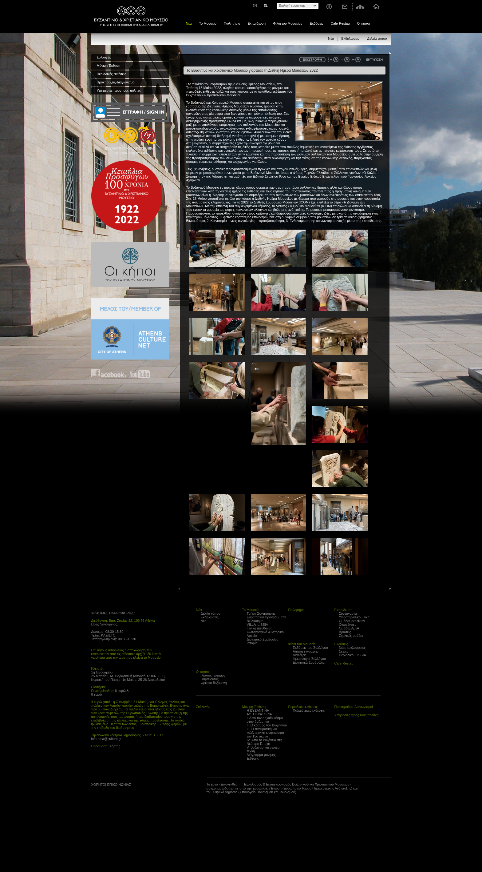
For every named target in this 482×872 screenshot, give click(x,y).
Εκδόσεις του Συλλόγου (310, 647)
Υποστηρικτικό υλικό (354, 617)
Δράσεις (345, 632)
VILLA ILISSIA (257, 624)
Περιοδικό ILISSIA (352, 655)
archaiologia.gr (95, 842)
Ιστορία (252, 643)
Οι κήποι (363, 23)
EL (266, 5)
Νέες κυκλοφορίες (352, 647)
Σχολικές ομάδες (351, 635)
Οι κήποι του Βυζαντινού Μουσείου (130, 264)
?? (100, 796)
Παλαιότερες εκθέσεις (309, 710)
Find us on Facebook (109, 373)
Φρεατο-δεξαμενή (214, 683)
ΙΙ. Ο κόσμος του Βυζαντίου (267, 725)
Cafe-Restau (340, 23)
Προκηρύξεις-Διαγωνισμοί (116, 82)
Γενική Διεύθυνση (260, 628)
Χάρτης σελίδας (360, 6)
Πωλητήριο (232, 23)
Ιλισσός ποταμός (213, 675)
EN (255, 5)
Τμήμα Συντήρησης (261, 613)
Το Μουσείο (207, 23)
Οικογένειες (347, 624)
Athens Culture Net (130, 329)
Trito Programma (109, 826)
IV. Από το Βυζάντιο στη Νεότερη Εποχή (264, 741)
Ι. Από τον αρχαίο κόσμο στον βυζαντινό (265, 719)
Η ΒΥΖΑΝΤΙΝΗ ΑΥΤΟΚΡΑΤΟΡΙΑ (259, 712)
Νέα (189, 23)
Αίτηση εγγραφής (305, 651)
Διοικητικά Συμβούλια (309, 662)
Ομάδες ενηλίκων (352, 621)
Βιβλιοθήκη (255, 621)
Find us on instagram (158, 373)
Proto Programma (109, 809)
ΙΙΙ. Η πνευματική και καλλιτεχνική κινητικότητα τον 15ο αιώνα (265, 732)
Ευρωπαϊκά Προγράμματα (266, 617)
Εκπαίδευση (256, 23)
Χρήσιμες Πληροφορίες (328, 6)
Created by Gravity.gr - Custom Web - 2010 (118, 868)
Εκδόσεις (316, 23)
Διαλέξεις (299, 655)
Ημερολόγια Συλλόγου (309, 659)
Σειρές (344, 651)
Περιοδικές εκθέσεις (111, 74)
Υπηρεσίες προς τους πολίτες (119, 90)
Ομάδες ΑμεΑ (349, 628)
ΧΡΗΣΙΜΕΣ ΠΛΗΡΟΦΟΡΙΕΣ (112, 613)
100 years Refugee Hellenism (126, 195)
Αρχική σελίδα (376, 6)
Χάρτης (114, 746)
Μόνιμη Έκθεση (108, 65)
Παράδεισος (210, 679)
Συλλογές (104, 57)
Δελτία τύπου (377, 38)
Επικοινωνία (345, 6)
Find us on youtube (140, 373)
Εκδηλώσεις (350, 38)
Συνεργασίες (348, 613)
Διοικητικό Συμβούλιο (263, 639)
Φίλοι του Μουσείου (287, 23)
